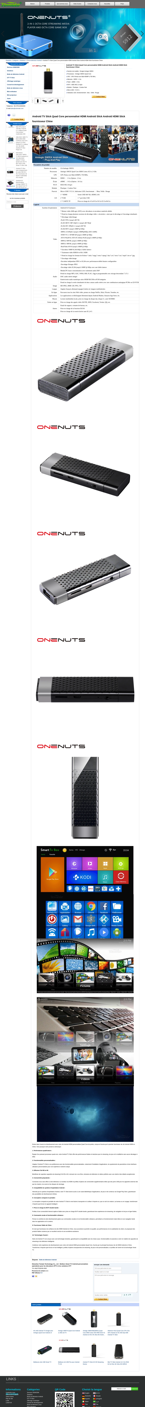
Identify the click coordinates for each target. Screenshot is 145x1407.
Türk (86, 1404)
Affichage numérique (13, 81)
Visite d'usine (77, 4)
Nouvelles (107, 4)
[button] (68, 57)
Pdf (41, 1273)
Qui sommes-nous (62, 4)
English (87, 1393)
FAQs (122, 4)
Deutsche (88, 1396)
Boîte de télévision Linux (15, 88)
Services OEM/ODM (13, 67)
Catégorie (15, 60)
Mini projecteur (12, 95)
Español (87, 1398)
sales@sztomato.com (17, 108)
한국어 (98, 1393)
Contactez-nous (92, 4)
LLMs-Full (9, 1402)
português (99, 1398)
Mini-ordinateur (12, 91)
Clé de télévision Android (34, 60)
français (98, 1396)
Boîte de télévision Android (15, 74)
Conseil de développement (15, 84)
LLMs (7, 1400)
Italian (87, 1401)
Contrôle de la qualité (12, 1394)
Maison (32, 4)
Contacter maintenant (17, 119)
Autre (8, 98)
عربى (97, 1401)
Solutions (22, 60)
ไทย (97, 1404)
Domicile (8, 60)
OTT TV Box (11, 77)
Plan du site (9, 1398)
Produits (47, 4)
